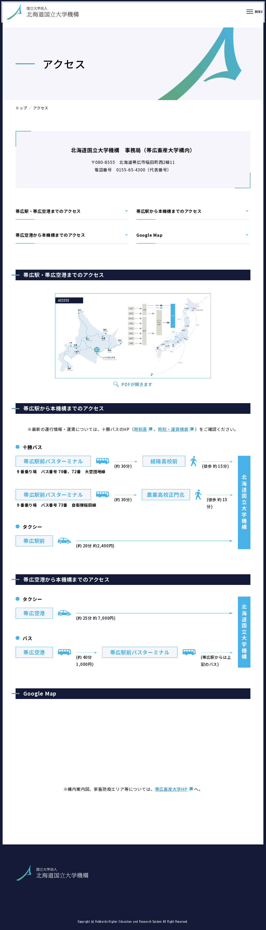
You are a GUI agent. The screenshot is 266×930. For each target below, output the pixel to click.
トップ (21, 107)
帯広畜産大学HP (171, 789)
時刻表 (140, 429)
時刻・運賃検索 (173, 429)
